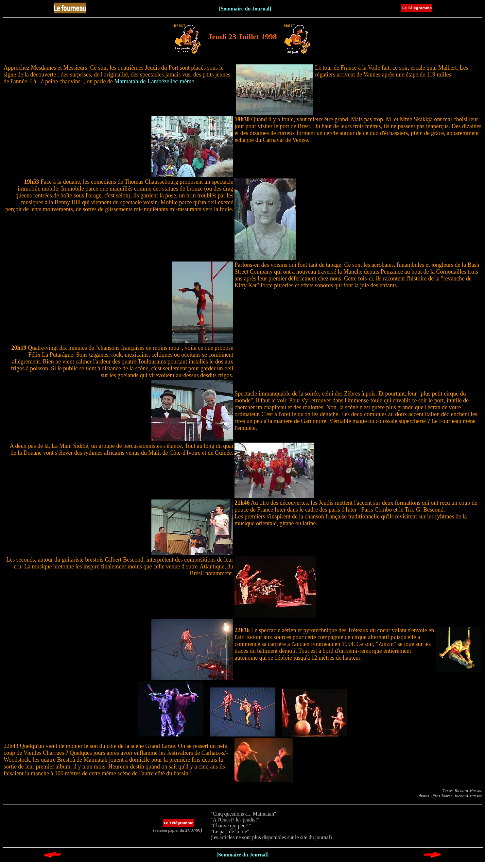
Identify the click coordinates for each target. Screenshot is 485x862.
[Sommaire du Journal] (245, 8)
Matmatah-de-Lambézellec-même (154, 81)
